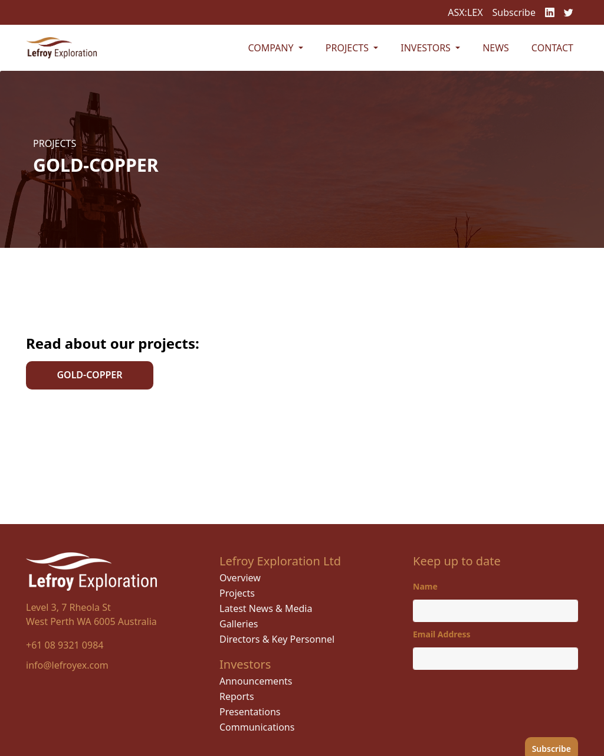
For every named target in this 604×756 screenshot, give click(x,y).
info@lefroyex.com (67, 665)
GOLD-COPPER (89, 374)
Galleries (238, 623)
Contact (552, 47)
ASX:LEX (465, 12)
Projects (237, 593)
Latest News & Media (265, 608)
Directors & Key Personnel (276, 639)
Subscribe (514, 12)
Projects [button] (348, 47)
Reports (236, 696)
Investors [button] (427, 47)
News (495, 47)
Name (425, 586)
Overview (240, 577)
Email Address (442, 634)
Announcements (255, 681)
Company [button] (272, 47)
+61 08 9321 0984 (64, 645)
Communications (256, 727)
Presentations (249, 711)
